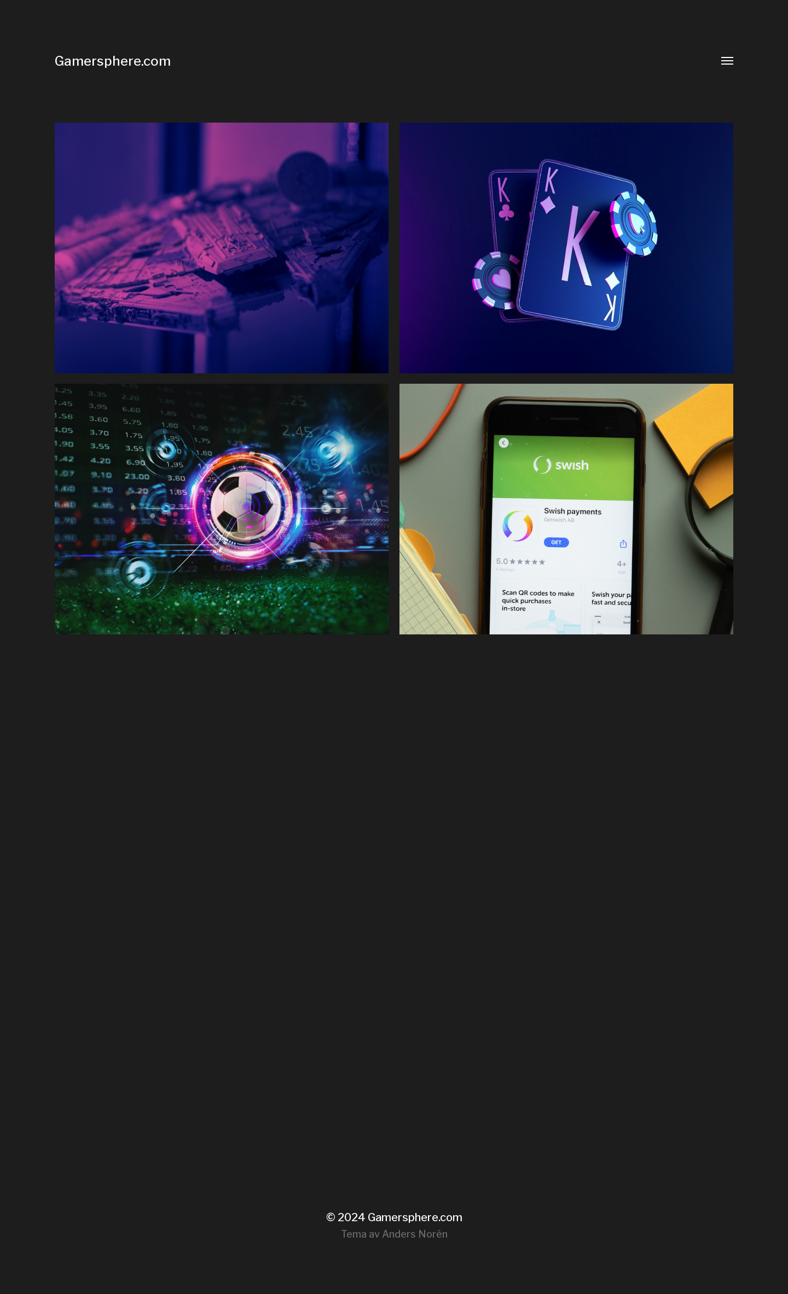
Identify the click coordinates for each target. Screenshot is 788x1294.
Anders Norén (415, 1234)
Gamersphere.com (113, 61)
